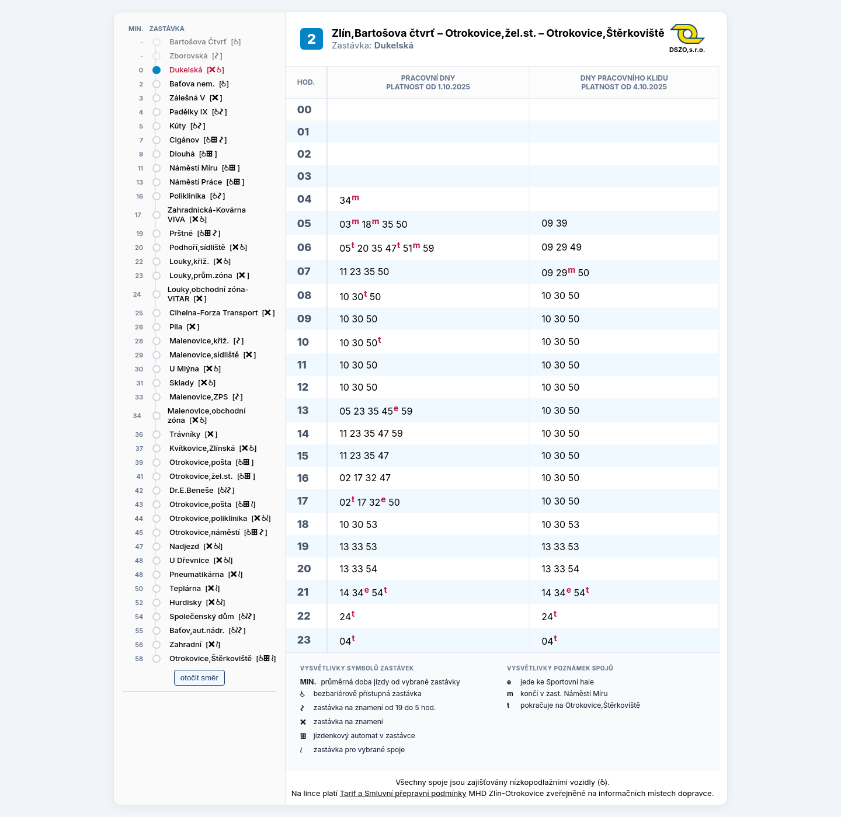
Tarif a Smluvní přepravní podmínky (403, 793)
